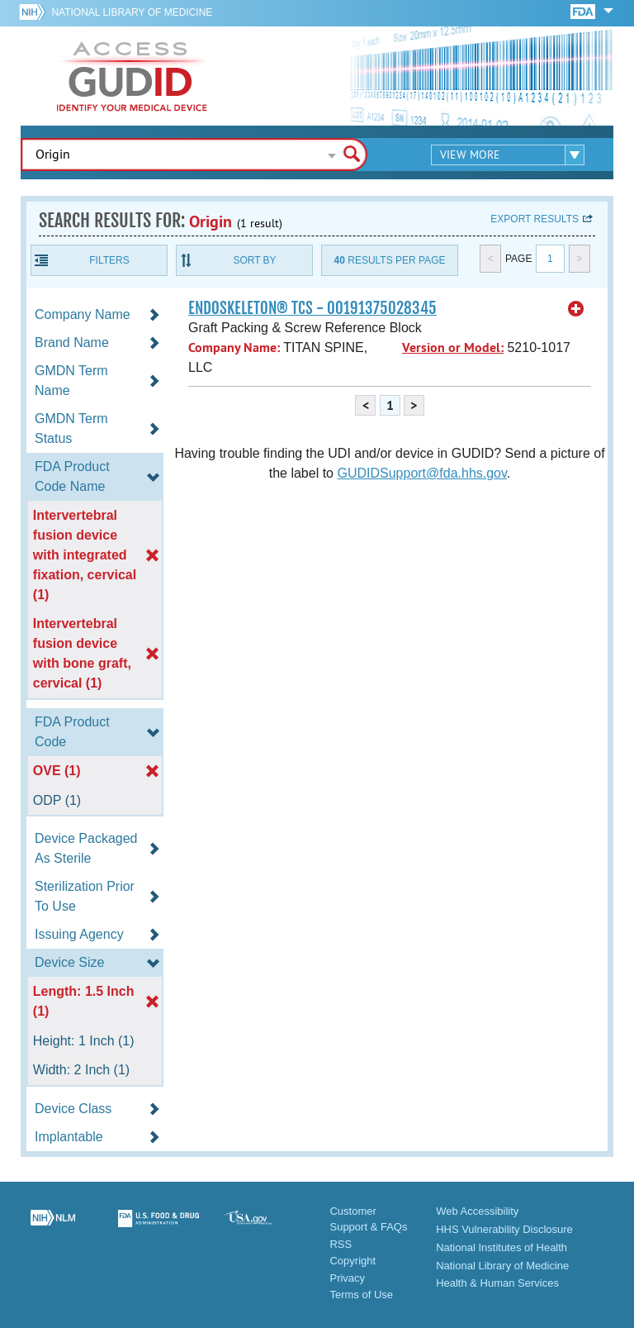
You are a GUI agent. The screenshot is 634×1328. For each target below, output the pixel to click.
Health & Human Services (497, 1283)
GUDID (132, 76)
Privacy (347, 1278)
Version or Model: (453, 347)
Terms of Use (361, 1294)
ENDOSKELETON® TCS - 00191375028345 (312, 308)
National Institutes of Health (501, 1247)
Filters (109, 260)
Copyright (352, 1260)
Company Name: (234, 347)
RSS (340, 1244)
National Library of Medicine (131, 12)
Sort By (254, 260)
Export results (534, 219)
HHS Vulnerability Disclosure (504, 1229)
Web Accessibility (477, 1211)
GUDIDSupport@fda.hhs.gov (421, 473)
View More (470, 154)
